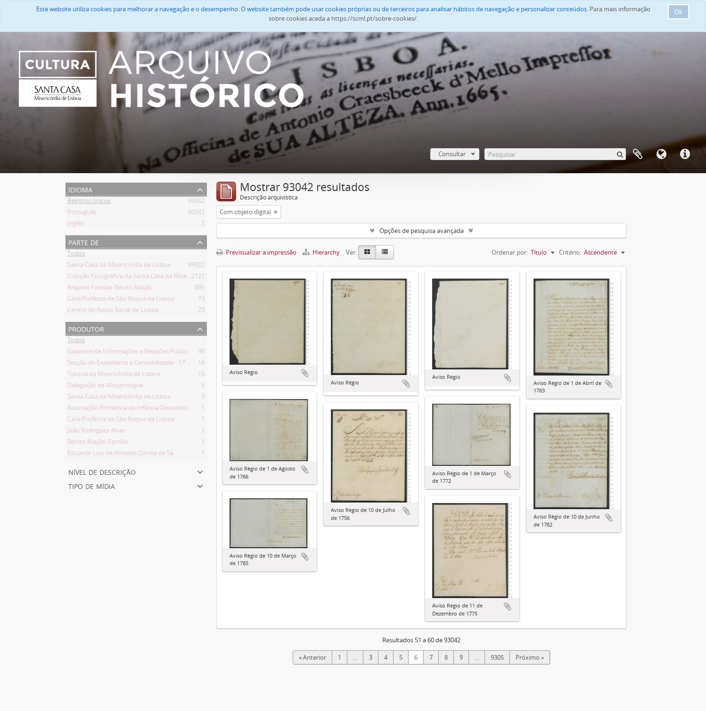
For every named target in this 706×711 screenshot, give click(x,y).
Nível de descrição (102, 471)
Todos (76, 255)
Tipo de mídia (91, 485)
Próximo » (530, 657)
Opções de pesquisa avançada (421, 230)
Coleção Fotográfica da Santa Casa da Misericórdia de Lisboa (151, 277)
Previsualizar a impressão (256, 252)
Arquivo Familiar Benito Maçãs (109, 289)
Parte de (83, 241)
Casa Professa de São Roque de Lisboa (120, 300)
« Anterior (312, 657)
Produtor (86, 328)
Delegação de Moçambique (105, 387)
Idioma (661, 154)
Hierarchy (322, 252)
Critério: (570, 252)
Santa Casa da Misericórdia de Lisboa (119, 266)
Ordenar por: (510, 252)
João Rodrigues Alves (96, 432)
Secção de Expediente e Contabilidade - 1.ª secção (136, 364)
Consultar (452, 154)
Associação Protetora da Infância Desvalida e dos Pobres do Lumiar (161, 409)
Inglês (75, 225)
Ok (678, 12)
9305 (497, 657)
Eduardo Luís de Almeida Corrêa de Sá (120, 454)
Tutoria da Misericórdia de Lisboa (113, 375)
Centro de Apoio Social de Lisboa (113, 311)
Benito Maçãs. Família (97, 443)
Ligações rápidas (685, 154)
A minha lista (637, 154)
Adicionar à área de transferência (305, 373)
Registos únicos (89, 202)
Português (82, 213)
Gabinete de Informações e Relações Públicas (130, 353)
